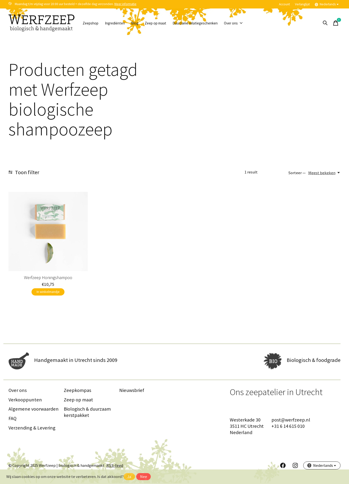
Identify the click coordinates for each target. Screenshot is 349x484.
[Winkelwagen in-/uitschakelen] (336, 23)
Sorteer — (297, 172)
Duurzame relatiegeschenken (211, 23)
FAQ (12, 419)
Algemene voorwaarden (33, 410)
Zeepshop (92, 23)
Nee (143, 476)
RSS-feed (114, 466)
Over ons (254, 23)
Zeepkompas (77, 391)
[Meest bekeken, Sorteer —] (324, 172)
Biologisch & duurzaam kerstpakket (87, 413)
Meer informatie (125, 4)
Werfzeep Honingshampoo (48, 277)
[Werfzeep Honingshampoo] (48, 231)
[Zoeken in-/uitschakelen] (325, 23)
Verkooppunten (25, 401)
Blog (143, 23)
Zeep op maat (166, 23)
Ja (129, 476)
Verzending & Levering (32, 429)
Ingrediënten (119, 23)
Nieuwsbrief (131, 391)
